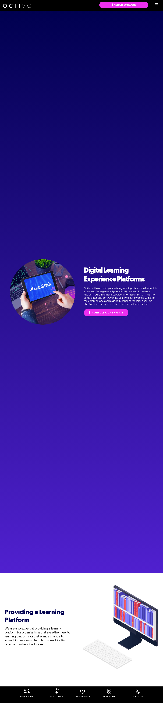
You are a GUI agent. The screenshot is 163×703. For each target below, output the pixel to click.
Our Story (26, 696)
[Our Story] (27, 691)
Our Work (109, 696)
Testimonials (82, 696)
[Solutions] (56, 691)
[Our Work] (109, 691)
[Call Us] (138, 691)
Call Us (138, 696)
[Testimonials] (82, 691)
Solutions (56, 696)
